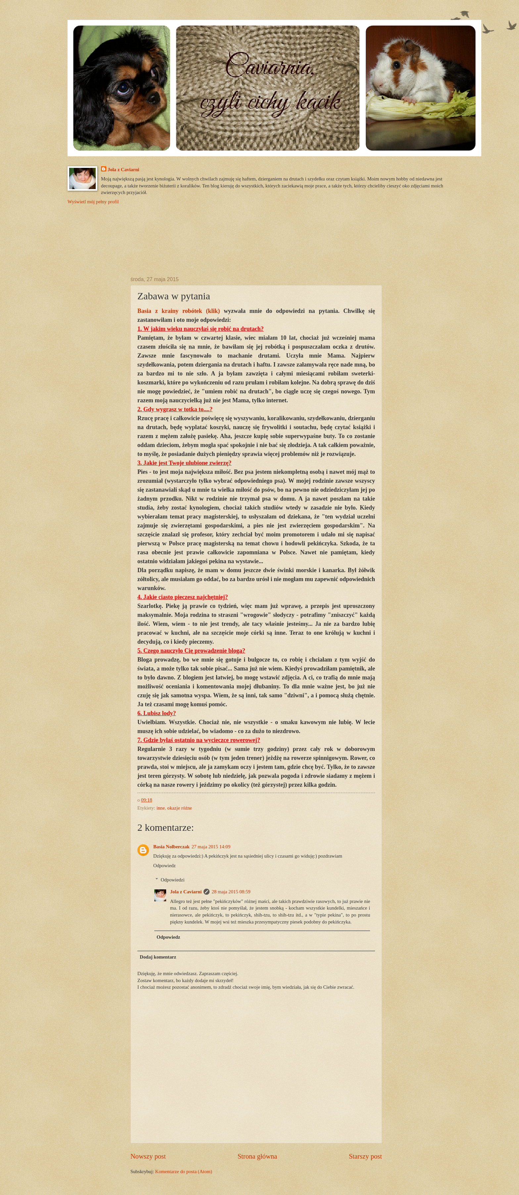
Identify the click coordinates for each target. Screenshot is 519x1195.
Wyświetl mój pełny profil (93, 201)
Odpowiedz (164, 865)
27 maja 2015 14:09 (211, 846)
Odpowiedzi (173, 879)
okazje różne (179, 808)
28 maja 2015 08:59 (231, 891)
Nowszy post (148, 1156)
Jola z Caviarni (123, 169)
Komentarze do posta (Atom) (183, 1171)
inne (161, 808)
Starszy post (365, 1156)
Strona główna (257, 1156)
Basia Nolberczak (171, 846)
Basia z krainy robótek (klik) (178, 311)
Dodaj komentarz (158, 957)
